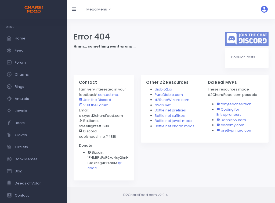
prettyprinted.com (236, 130)
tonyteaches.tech (236, 104)
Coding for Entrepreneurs (228, 112)
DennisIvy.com (233, 119)
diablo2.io (163, 89)
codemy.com (232, 125)
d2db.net (163, 105)
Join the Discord (95, 99)
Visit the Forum (93, 105)
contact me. (108, 94)
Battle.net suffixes (170, 115)
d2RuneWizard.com (172, 99)
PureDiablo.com (169, 94)
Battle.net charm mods (174, 126)
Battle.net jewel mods (173, 120)
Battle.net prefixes (170, 110)
